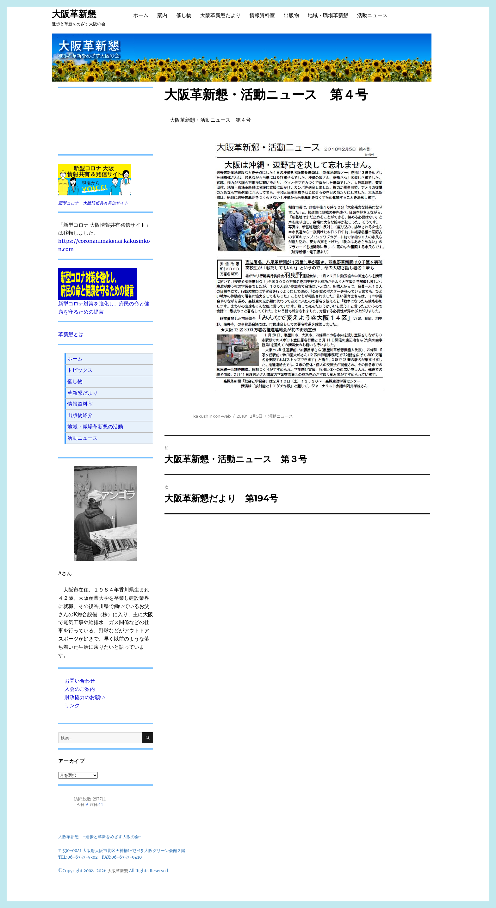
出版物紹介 (80, 415)
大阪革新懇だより (220, 15)
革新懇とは (71, 334)
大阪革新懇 (74, 14)
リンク (72, 705)
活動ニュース (372, 15)
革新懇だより (82, 393)
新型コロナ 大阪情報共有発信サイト (93, 203)
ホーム (140, 15)
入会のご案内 (80, 689)
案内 (162, 15)
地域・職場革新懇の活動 (95, 426)
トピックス (80, 370)
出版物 (291, 15)
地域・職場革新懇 (328, 15)
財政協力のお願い (85, 697)
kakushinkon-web (212, 416)
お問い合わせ (80, 681)
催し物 (183, 15)
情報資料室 (262, 15)
